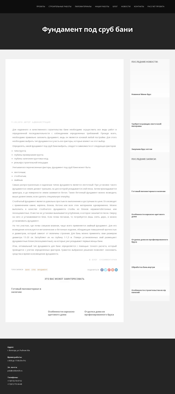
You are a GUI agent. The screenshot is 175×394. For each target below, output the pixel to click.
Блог (115, 6)
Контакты (139, 6)
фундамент (42, 270)
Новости (126, 6)
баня (27, 270)
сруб (34, 270)
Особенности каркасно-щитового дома (61, 313)
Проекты (41, 6)
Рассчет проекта (156, 6)
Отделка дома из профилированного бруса (99, 313)
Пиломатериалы (83, 6)
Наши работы (102, 6)
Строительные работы (60, 6)
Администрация (41, 122)
